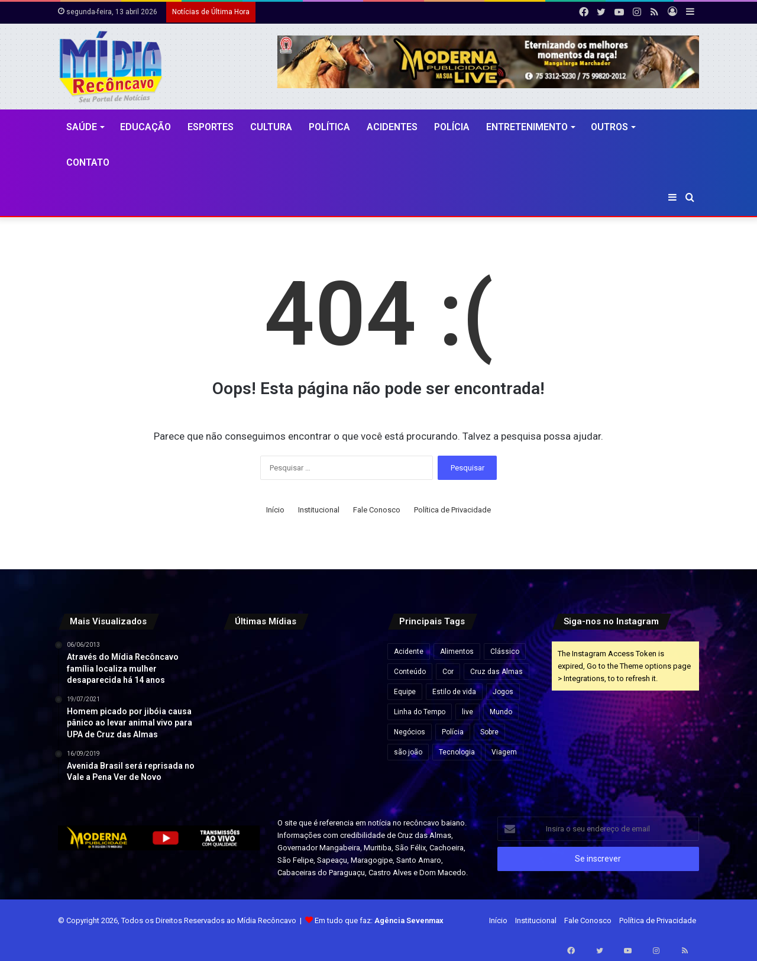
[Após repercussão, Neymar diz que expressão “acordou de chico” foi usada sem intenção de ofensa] (296, 765)
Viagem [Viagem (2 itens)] (504, 752)
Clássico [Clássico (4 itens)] (504, 651)
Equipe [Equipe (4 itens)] (405, 692)
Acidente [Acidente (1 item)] (408, 651)
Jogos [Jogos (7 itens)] (503, 692)
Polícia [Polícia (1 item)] (453, 732)
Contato (87, 162)
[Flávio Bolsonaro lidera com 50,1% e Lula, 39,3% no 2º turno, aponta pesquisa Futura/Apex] (296, 714)
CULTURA (271, 127)
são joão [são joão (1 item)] (408, 752)
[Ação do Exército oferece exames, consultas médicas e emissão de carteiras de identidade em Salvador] (347, 714)
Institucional (318, 509)
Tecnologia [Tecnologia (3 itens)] (457, 752)
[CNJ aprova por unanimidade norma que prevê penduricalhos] (245, 664)
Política (329, 127)
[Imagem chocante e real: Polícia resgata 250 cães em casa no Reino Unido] (296, 664)
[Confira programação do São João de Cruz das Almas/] (245, 714)
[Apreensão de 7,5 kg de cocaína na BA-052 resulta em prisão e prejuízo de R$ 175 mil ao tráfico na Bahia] (245, 765)
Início (275, 509)
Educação (145, 127)
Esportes (210, 127)
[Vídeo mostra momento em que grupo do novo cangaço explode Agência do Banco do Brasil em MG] (347, 765)
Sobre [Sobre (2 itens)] (489, 732)
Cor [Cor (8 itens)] (448, 671)
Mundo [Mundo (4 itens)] (501, 712)
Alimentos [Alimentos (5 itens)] (457, 651)
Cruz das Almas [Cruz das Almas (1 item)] (496, 671)
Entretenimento (527, 127)
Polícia (452, 127)
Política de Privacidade (452, 509)
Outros (609, 127)
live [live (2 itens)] (467, 712)
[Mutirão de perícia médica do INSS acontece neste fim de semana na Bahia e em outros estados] (347, 664)
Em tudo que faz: (379, 920)
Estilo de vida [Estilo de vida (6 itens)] (454, 692)
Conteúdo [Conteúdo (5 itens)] (410, 671)
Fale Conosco (376, 509)
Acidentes (392, 127)
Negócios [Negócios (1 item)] (409, 732)
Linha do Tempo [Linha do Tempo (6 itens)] (419, 712)
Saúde (81, 127)
